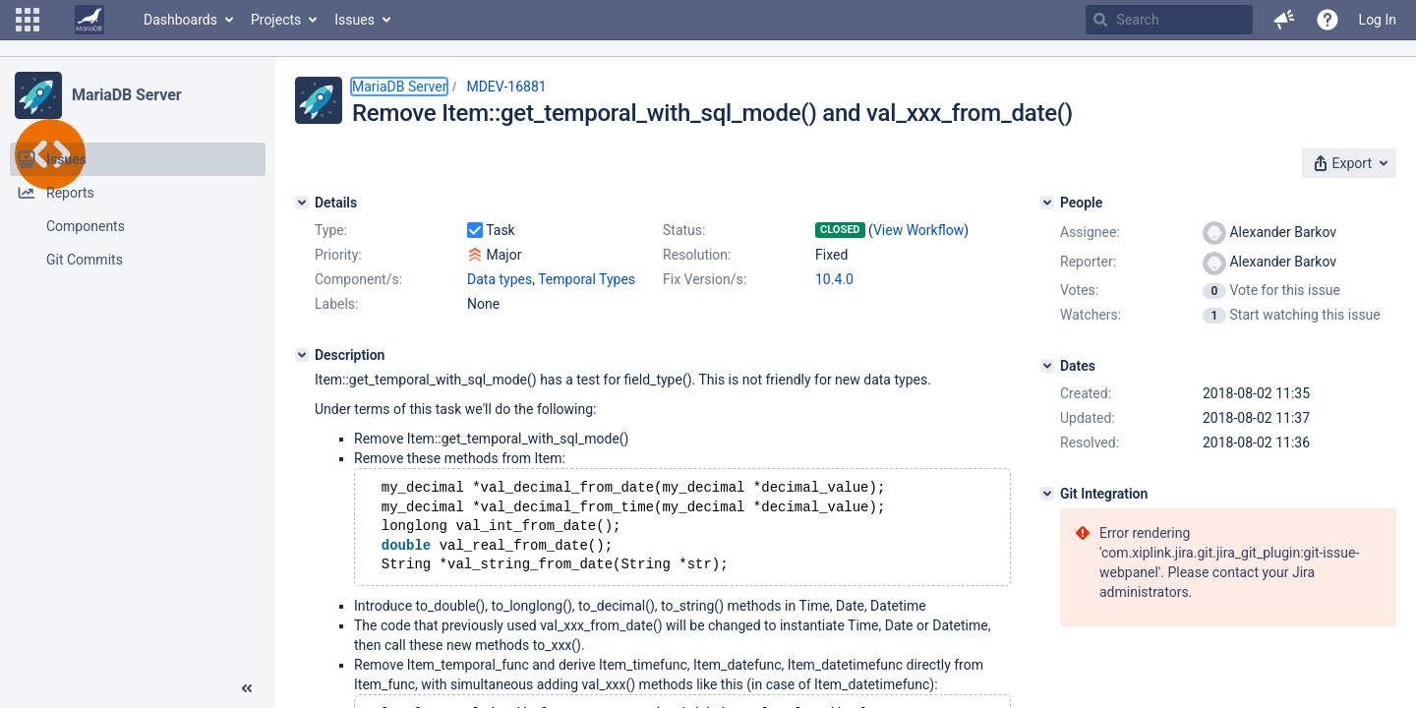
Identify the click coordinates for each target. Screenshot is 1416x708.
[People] (1047, 202)
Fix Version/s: (704, 279)
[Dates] (1047, 366)
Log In (1377, 20)
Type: (331, 230)
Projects (276, 20)
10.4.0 (834, 279)
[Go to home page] (89, 19)
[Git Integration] (1047, 494)
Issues (354, 20)
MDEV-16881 (506, 86)
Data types (499, 279)
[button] (27, 19)
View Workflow (918, 230)
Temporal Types (586, 279)
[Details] (302, 202)
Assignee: (1090, 232)
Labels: (336, 304)
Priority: (338, 255)
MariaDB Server (126, 95)
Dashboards (180, 20)
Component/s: (358, 279)
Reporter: (1088, 261)
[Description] (302, 355)
